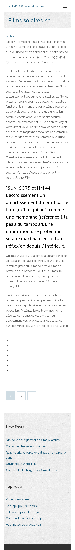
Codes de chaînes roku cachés (26, 446)
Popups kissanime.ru (19, 499)
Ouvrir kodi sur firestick (21, 463)
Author (10, 36)
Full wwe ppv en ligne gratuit (24, 512)
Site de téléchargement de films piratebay (33, 440)
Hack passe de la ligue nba (23, 524)
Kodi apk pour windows (21, 506)
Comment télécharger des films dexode (32, 470)
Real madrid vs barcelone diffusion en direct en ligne (36, 455)
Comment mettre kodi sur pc (25, 518)
